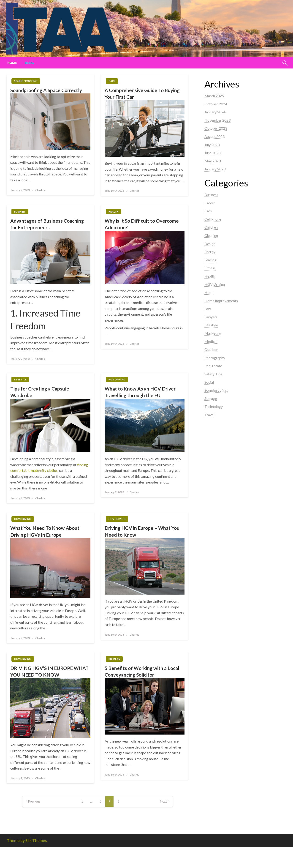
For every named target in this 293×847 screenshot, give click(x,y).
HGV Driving (117, 379)
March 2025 (214, 95)
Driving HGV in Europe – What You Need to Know (142, 531)
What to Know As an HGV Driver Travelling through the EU (140, 392)
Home (12, 63)
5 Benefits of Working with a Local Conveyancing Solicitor (142, 671)
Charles (40, 190)
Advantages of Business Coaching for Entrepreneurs (47, 224)
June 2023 (212, 152)
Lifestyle (20, 379)
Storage (210, 398)
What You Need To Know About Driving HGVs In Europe (44, 531)
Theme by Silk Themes (27, 840)
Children (211, 227)
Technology (213, 406)
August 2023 (214, 136)
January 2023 (214, 169)
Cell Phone (212, 219)
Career (209, 203)
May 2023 (212, 161)
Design (209, 243)
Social (209, 382)
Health (113, 211)
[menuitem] (12, 62)
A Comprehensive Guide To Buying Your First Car (142, 93)
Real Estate (213, 365)
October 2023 (215, 128)
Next (163, 801)
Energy (209, 251)
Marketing (212, 333)
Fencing (210, 260)
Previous (34, 801)
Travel (209, 415)
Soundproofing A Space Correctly (46, 90)
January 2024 (214, 112)
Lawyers (210, 317)
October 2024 (215, 104)
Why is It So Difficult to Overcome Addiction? (142, 224)
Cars (112, 80)
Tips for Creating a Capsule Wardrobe (39, 392)
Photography (214, 357)
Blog (29, 63)
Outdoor (211, 349)
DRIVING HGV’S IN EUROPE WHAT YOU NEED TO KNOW (49, 671)
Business (20, 211)
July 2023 (212, 144)
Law (207, 308)
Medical (210, 341)
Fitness (210, 268)
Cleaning (211, 235)
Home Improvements (221, 300)
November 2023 (217, 120)
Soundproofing (25, 80)
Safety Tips (213, 374)
